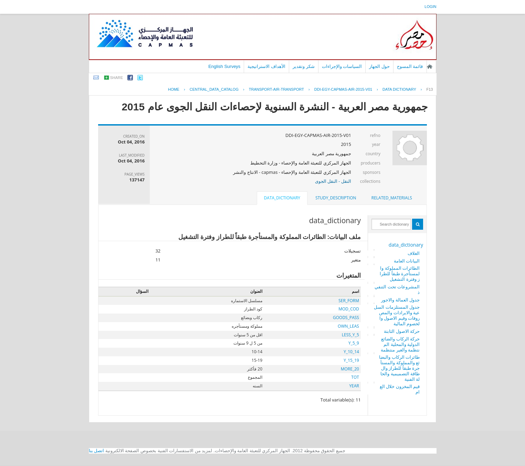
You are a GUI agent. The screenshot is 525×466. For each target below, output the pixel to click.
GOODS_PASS (346, 317)
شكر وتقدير (304, 66)
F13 (430, 89)
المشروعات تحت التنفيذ (397, 289)
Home (173, 89)
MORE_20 (350, 369)
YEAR (354, 386)
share (116, 78)
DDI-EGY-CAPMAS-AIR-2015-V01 (343, 89)
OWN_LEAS (348, 326)
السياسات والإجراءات (342, 66)
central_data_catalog (214, 89)
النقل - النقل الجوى (333, 181)
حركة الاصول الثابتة (402, 331)
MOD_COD (348, 309)
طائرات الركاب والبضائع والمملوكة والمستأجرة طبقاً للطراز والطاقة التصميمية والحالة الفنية (399, 368)
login (430, 6)
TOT (355, 377)
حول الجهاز (379, 66)
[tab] (391, 198)
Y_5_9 (353, 343)
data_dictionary (406, 244)
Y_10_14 (351, 352)
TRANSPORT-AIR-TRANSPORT (276, 89)
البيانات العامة (407, 261)
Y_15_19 (351, 360)
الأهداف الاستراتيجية (266, 66)
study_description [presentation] (335, 198)
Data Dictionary (399, 89)
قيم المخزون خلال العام (400, 389)
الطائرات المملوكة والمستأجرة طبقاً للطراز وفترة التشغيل (400, 273)
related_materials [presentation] (391, 198)
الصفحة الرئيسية (429, 66)
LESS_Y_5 (350, 335)
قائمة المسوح (410, 66)
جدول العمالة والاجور (400, 300)
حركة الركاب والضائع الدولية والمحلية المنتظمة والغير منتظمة (400, 344)
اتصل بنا (96, 450)
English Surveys (224, 66)
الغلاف (414, 253)
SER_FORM (348, 301)
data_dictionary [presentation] (282, 198)
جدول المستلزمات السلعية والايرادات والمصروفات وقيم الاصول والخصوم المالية (397, 315)
